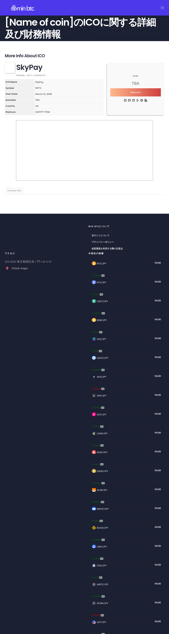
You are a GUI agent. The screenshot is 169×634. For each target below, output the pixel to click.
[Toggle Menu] (162, 8)
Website (135, 92)
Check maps (20, 268)
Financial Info (14, 190)
